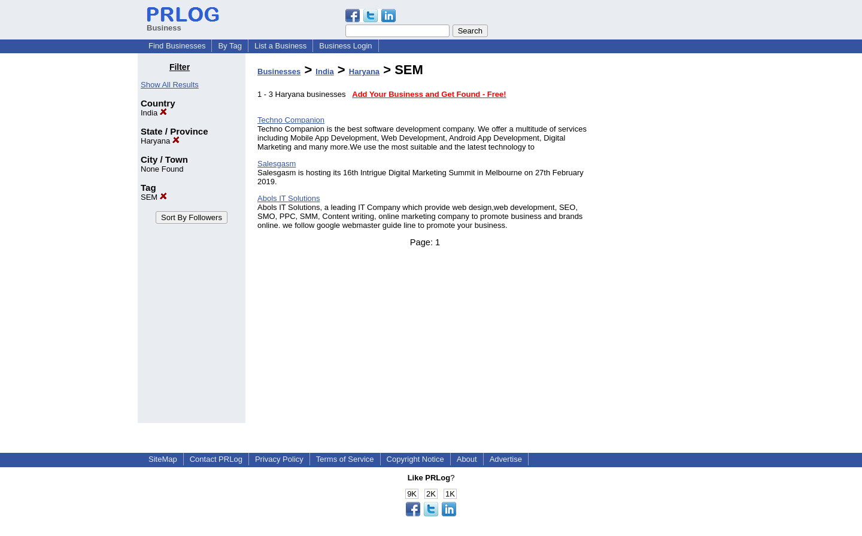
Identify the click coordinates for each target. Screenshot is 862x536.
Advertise (506, 459)
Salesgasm (276, 163)
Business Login (345, 45)
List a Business (280, 45)
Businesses (279, 71)
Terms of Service (345, 459)
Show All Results (170, 84)
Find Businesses (176, 45)
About (467, 459)
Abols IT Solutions (288, 198)
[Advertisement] (663, 241)
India (154, 112)
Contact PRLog (216, 459)
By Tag (230, 45)
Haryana (160, 140)
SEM (154, 197)
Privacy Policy (279, 459)
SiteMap (162, 459)
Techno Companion (290, 119)
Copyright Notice (415, 459)
